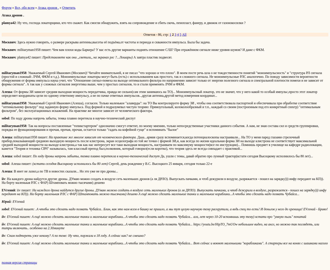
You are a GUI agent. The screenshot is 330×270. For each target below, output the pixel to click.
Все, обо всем (24, 7)
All (184, 34)
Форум (6, 7)
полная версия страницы (19, 262)
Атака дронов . (48, 7)
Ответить (68, 7)
